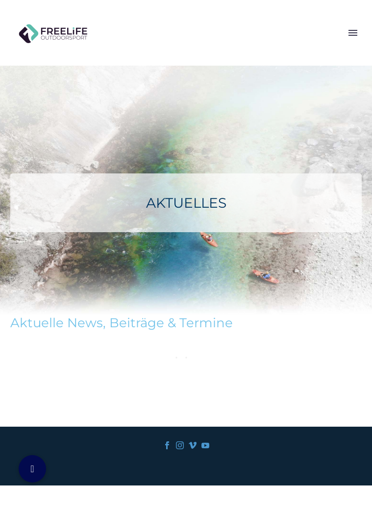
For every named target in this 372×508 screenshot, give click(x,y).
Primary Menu (352, 33)
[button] (32, 469)
